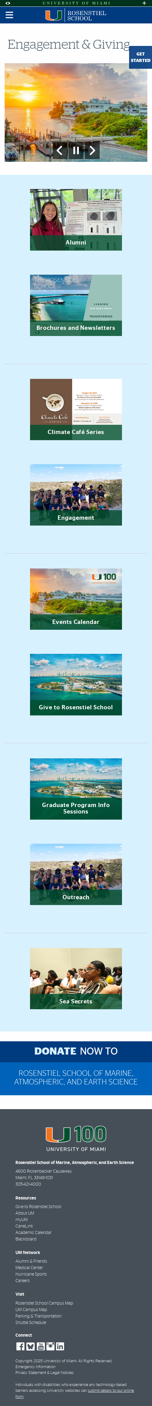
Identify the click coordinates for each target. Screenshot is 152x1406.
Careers (22, 1281)
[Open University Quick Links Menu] (144, 3)
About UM (24, 1213)
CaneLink (24, 1226)
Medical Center (29, 1268)
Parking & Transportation (38, 1316)
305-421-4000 (28, 1184)
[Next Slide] (92, 150)
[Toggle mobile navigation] (9, 15)
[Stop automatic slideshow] (76, 150)
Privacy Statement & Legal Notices (44, 1373)
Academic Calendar (33, 1233)
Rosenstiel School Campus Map (44, 1303)
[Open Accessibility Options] (7, 3)
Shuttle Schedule (30, 1323)
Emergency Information (35, 1367)
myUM (21, 1220)
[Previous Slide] (60, 150)
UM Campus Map (31, 1310)
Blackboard (26, 1239)
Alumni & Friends (31, 1261)
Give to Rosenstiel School (38, 1207)
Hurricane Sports (31, 1274)
